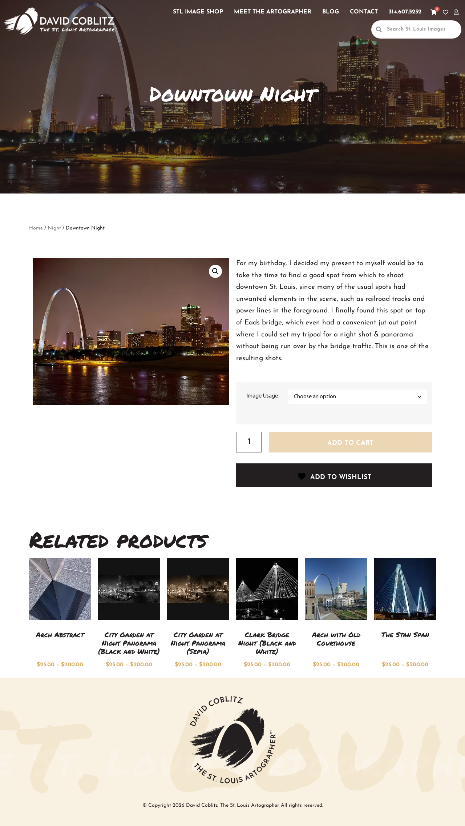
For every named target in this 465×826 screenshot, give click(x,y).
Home (36, 228)
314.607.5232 (405, 12)
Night (54, 228)
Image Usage (262, 396)
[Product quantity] (249, 442)
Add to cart (350, 443)
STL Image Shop (198, 12)
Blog (330, 12)
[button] (215, 271)
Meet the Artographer (272, 12)
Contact (364, 12)
